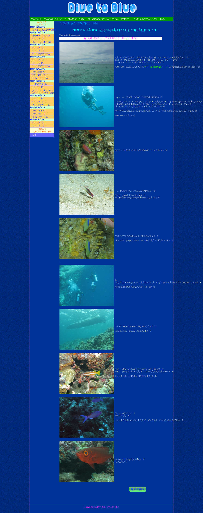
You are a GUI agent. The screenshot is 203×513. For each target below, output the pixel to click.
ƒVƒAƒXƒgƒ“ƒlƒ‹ (38, 72)
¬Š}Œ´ (135, 19)
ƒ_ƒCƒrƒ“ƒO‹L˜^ (49, 19)
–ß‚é (33, 135)
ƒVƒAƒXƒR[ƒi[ (39, 75)
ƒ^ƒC (154, 19)
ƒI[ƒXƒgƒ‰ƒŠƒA (96, 19)
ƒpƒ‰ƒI (82, 19)
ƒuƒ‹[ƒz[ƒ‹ (37, 63)
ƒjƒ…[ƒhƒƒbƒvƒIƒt (41, 42)
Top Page (35, 19)
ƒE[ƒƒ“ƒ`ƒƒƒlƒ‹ (39, 78)
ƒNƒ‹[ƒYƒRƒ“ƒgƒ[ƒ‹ (156, 66)
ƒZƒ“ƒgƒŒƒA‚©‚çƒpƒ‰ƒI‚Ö (42, 30)
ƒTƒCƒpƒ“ (72, 19)
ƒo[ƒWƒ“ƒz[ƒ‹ (39, 84)
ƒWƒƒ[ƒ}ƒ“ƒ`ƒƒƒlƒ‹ (40, 54)
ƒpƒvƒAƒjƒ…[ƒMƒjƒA (118, 19)
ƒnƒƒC (62, 19)
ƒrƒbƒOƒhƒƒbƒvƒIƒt (40, 35)
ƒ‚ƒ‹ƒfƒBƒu (145, 19)
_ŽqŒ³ (161, 19)
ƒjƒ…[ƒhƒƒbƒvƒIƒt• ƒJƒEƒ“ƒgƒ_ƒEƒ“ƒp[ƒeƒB (42, 91)
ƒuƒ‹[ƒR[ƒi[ (38, 39)
